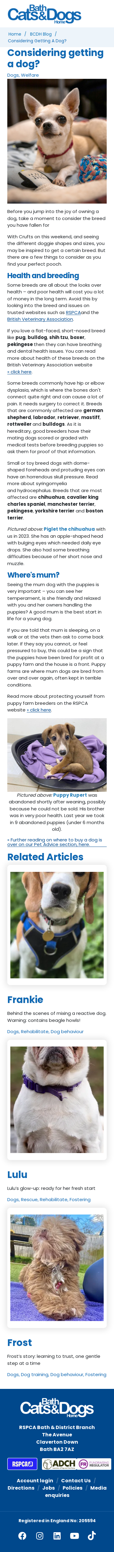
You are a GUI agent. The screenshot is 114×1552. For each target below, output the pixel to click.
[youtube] (74, 1536)
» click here (19, 371)
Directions (21, 1487)
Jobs (48, 1487)
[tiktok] (92, 1535)
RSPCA (73, 312)
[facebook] (22, 1536)
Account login (35, 1480)
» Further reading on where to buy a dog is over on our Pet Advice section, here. (54, 842)
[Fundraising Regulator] (89, 1464)
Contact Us (76, 1480)
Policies (72, 1487)
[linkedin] (57, 1536)
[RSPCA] (22, 1464)
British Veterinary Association (40, 319)
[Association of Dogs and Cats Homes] (54, 1464)
